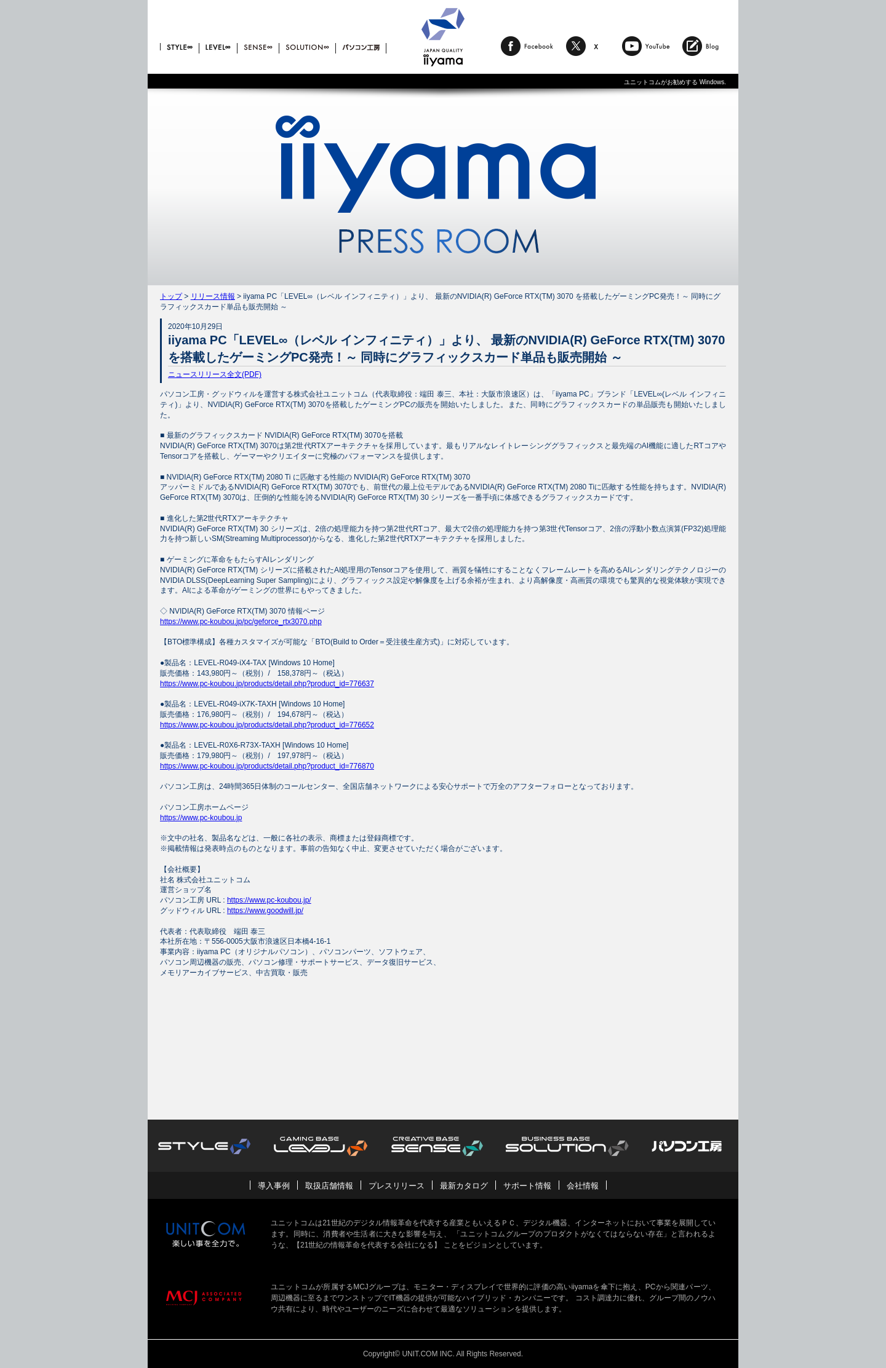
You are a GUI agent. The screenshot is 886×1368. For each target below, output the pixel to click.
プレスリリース (397, 1185)
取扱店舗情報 (329, 1185)
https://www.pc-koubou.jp (201, 817)
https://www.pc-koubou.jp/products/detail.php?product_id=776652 (267, 725)
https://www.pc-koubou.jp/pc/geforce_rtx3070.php (241, 621)
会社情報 (583, 1185)
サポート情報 (527, 1185)
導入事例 (274, 1185)
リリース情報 (213, 296)
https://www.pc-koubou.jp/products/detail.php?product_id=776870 (267, 766)
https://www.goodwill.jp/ (265, 910)
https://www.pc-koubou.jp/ (269, 900)
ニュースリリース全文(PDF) (214, 374)
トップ (171, 296)
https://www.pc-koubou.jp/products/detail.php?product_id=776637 (267, 683)
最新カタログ (464, 1185)
